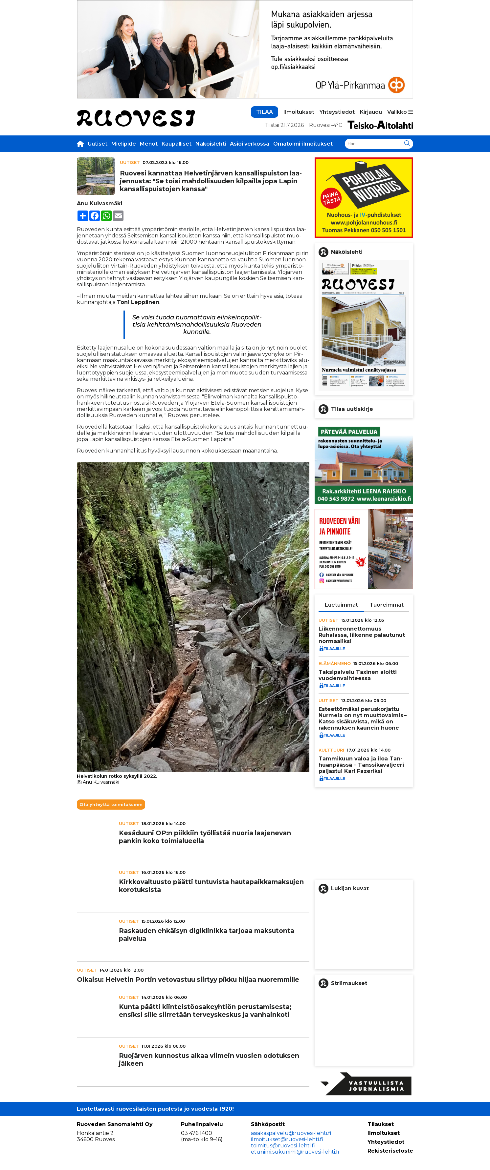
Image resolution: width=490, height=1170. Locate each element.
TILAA (264, 112)
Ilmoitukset (298, 112)
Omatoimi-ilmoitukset (303, 144)
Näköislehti (210, 144)
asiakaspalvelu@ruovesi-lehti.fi (291, 1133)
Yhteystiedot (337, 112)
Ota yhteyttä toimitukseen (111, 804)
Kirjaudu (371, 112)
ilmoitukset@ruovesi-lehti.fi (287, 1139)
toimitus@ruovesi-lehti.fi (283, 1145)
